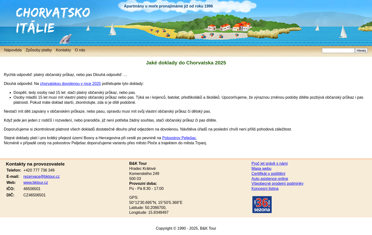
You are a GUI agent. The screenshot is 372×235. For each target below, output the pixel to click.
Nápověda (13, 50)
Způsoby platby (39, 50)
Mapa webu (261, 168)
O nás (80, 50)
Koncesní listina (264, 189)
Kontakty (63, 50)
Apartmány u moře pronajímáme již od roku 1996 (168, 6)
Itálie (6, 23)
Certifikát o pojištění (268, 174)
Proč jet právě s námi (269, 163)
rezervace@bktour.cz (41, 176)
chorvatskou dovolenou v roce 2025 (70, 84)
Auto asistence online (269, 179)
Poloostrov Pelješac (179, 138)
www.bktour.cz (35, 182)
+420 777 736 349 (38, 170)
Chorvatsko (12, 9)
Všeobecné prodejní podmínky (277, 183)
